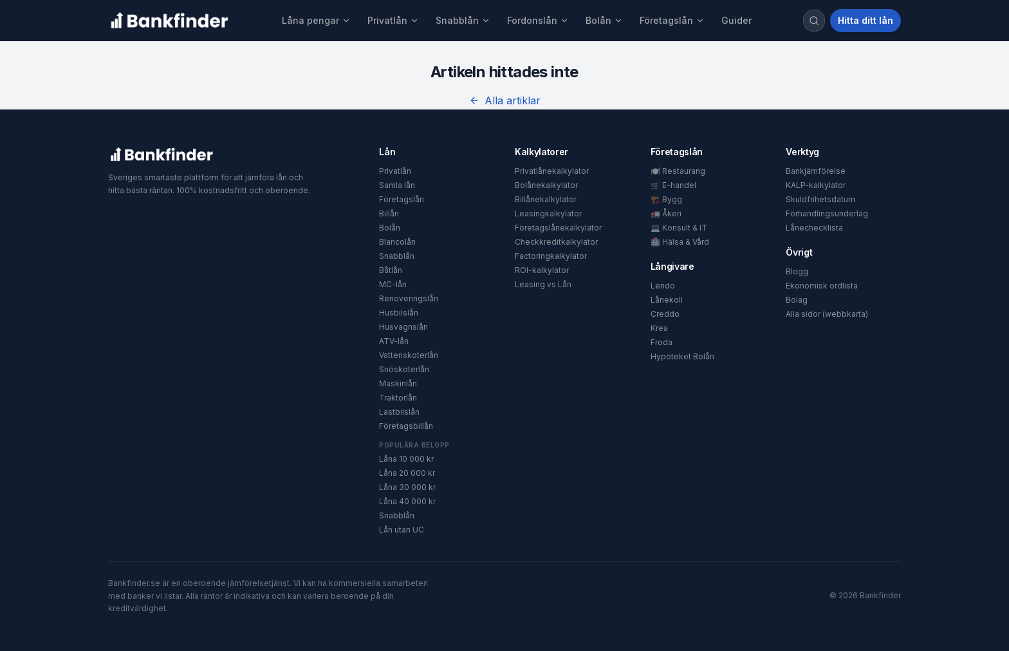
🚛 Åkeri (666, 213)
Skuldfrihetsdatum (820, 199)
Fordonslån (538, 20)
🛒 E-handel (673, 185)
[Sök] (814, 21)
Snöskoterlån (404, 369)
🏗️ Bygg (666, 199)
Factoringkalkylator (551, 256)
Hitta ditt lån (865, 20)
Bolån (604, 20)
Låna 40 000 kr (407, 501)
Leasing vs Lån (543, 284)
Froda (661, 342)
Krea (659, 328)
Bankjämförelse (816, 171)
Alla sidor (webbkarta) (827, 314)
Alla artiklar (505, 100)
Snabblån (463, 20)
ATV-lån (394, 341)
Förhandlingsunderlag (827, 213)
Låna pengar (316, 20)
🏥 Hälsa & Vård (680, 242)
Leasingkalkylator (548, 213)
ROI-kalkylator (542, 270)
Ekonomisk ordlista (822, 285)
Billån (389, 213)
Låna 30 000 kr (407, 487)
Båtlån (390, 270)
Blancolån (397, 242)
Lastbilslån (399, 412)
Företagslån (672, 20)
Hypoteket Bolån (682, 356)
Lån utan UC (401, 529)
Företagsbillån (406, 426)
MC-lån (393, 284)
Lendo (663, 285)
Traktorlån (398, 397)
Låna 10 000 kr (406, 459)
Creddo (665, 314)
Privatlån (393, 20)
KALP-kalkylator (816, 185)
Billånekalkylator (546, 199)
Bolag (797, 300)
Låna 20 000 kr (407, 473)
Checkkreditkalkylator (556, 242)
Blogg (797, 271)
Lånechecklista (814, 227)
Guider (736, 20)
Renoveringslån (408, 298)
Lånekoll (667, 300)
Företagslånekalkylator (558, 227)
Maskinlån (398, 383)
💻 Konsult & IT (679, 227)
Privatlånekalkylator (552, 171)
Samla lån (397, 185)
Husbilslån (398, 312)
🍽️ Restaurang (678, 171)
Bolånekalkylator (546, 185)
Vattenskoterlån (408, 355)
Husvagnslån (403, 327)
